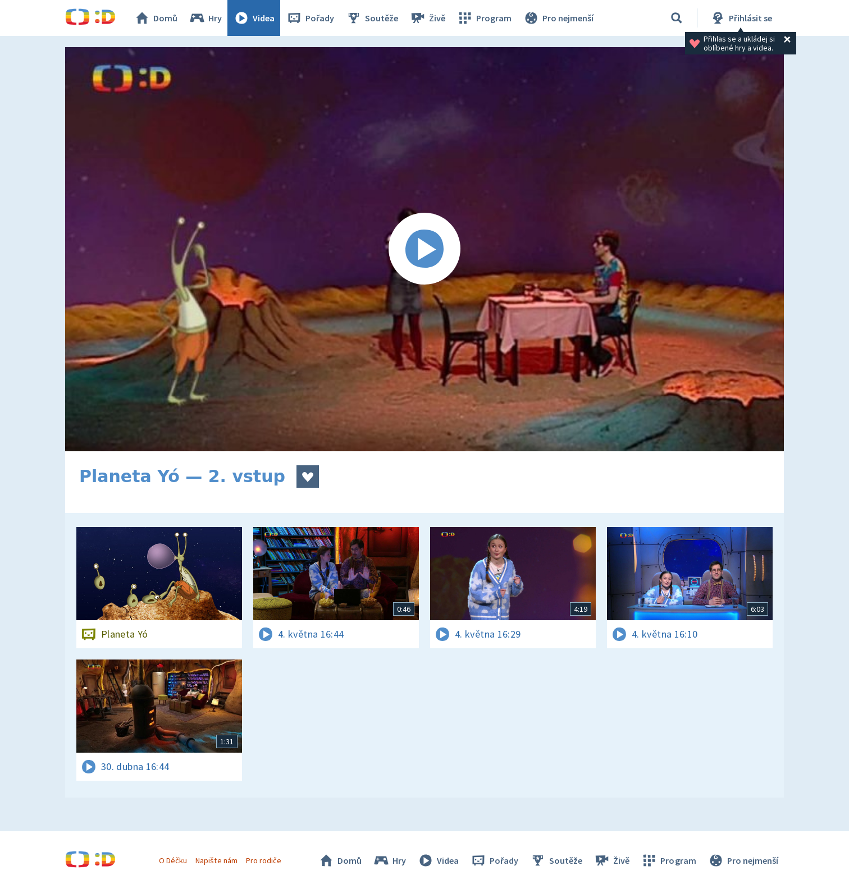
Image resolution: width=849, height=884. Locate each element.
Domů (155, 18)
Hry (205, 18)
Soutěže (371, 18)
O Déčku (173, 860)
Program (484, 18)
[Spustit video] (424, 249)
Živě (427, 18)
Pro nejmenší (558, 18)
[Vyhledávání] (676, 18)
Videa (254, 18)
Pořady (310, 18)
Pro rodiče (263, 860)
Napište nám (216, 860)
